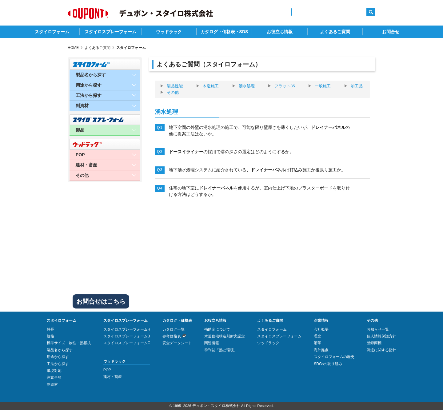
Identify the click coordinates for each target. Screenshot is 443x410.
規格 (50, 336)
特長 (50, 329)
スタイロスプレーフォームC (126, 343)
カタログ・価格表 (177, 320)
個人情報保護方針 (381, 336)
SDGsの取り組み (328, 364)
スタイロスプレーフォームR (126, 329)
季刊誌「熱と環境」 (220, 350)
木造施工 (211, 86)
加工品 (357, 86)
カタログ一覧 (173, 329)
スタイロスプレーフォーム (110, 31)
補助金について (217, 329)
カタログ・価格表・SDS (224, 31)
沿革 (317, 343)
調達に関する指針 (381, 350)
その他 (173, 92)
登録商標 (374, 343)
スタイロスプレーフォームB (126, 336)
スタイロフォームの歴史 (334, 357)
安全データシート (177, 343)
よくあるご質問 (335, 31)
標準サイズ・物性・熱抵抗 (69, 343)
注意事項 (54, 377)
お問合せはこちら (101, 301)
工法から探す (58, 364)
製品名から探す (60, 350)
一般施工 (323, 86)
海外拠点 (321, 350)
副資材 (52, 384)
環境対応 (54, 370)
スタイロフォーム (52, 31)
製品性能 (175, 86)
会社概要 (321, 329)
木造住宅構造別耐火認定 (224, 336)
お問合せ (390, 31)
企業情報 (321, 320)
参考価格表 (171, 336)
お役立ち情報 (280, 31)
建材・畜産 (112, 377)
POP (107, 370)
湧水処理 (247, 86)
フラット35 (284, 86)
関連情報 (211, 343)
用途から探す (58, 357)
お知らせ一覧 (378, 329)
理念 (317, 336)
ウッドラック (169, 31)
